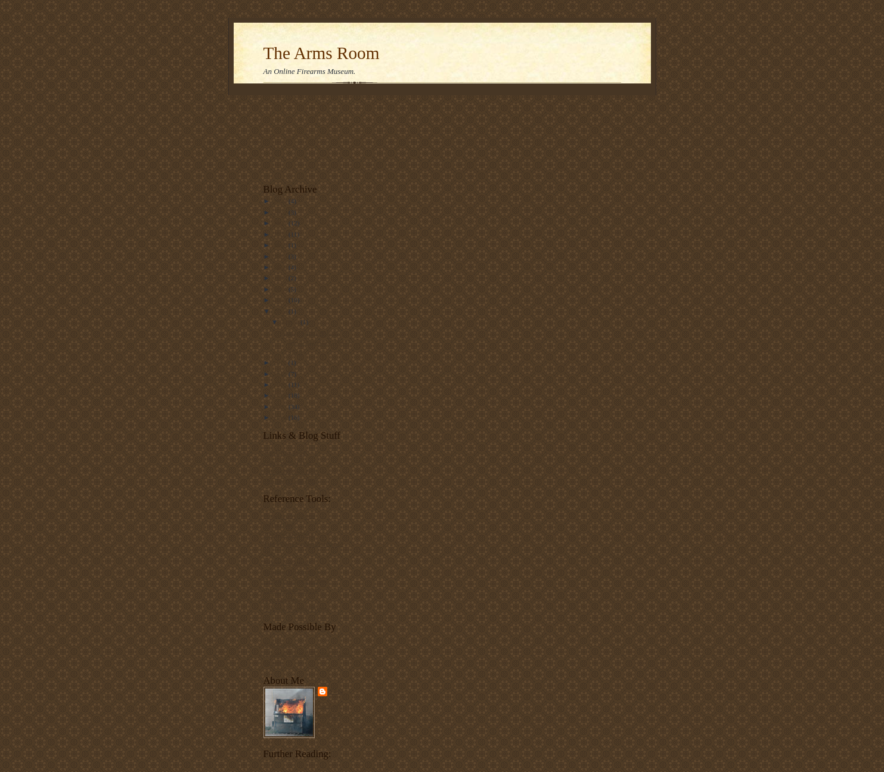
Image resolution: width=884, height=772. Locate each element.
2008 (281, 395)
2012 (281, 311)
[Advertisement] (300, 136)
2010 (281, 373)
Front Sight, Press (287, 462)
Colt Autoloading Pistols (296, 608)
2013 (281, 299)
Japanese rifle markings (294, 571)
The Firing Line (284, 452)
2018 (281, 245)
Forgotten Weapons (289, 515)
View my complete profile (330, 714)
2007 (281, 406)
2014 (281, 289)
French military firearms (295, 580)
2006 (281, 417)
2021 (281, 223)
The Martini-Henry (288, 534)
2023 (281, 200)
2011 (281, 362)
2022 (281, 212)
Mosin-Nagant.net (287, 562)
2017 (281, 256)
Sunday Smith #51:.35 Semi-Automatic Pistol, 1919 (315, 342)
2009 (281, 384)
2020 (281, 234)
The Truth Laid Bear (290, 480)
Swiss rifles (278, 524)
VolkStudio (278, 643)
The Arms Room (321, 53)
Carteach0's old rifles (291, 471)
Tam (337, 691)
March (290, 321)
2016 (281, 267)
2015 (281, 277)
